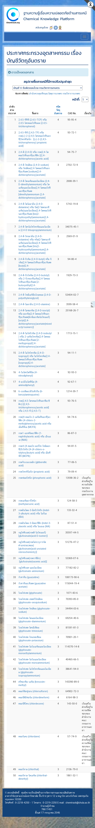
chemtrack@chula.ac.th (78, 802)
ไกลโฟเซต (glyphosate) (30, 593)
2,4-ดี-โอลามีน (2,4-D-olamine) (34, 304)
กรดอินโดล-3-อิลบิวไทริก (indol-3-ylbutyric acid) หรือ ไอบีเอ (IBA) (34, 513)
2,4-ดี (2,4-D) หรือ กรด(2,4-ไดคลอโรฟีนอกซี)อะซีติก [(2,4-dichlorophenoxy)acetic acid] (33, 155)
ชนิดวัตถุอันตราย (58, 110)
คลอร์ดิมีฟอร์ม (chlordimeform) (33, 697)
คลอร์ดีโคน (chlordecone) (31, 703)
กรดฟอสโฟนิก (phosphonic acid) (34, 478)
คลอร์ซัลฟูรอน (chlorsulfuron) (33, 691)
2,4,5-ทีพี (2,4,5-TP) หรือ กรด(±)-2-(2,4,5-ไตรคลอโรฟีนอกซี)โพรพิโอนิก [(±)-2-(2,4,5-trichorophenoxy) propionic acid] (34, 139)
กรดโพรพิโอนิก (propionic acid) (34, 471)
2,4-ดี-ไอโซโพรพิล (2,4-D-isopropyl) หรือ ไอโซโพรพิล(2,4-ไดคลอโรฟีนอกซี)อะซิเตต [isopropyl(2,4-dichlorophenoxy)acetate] (34, 359)
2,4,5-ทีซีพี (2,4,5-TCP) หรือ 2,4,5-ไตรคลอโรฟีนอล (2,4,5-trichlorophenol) (33, 123)
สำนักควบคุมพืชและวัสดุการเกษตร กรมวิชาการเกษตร (54, 93)
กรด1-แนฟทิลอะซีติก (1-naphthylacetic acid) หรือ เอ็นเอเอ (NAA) (34, 436)
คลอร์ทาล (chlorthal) (28, 769)
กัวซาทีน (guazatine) (28, 577)
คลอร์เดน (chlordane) (29, 736)
